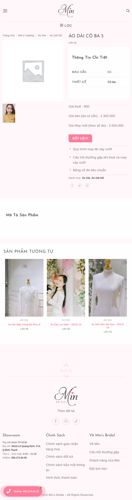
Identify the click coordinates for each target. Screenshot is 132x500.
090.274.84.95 (19, 457)
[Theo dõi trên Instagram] (66, 421)
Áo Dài (42, 35)
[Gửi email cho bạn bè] (87, 186)
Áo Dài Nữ (56, 35)
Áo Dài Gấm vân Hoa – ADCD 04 (108, 326)
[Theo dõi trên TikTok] (76, 421)
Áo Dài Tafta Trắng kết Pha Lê (24, 324)
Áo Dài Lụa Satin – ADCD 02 (66, 324)
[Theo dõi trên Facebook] (55, 421)
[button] (5, 10)
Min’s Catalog (26, 35)
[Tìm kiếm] (127, 10)
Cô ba (112, 82)
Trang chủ (8, 35)
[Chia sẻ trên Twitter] (80, 186)
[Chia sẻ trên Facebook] (72, 186)
